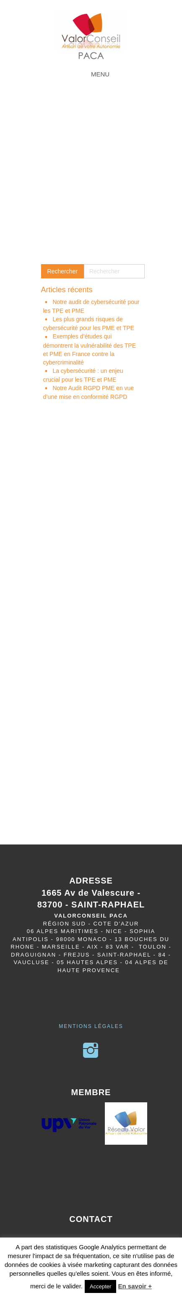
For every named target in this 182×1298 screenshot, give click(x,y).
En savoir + (135, 1286)
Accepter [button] (100, 1286)
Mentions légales (91, 1026)
